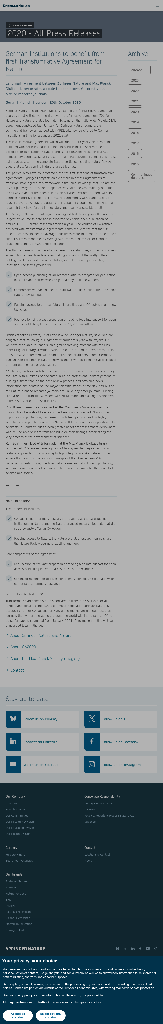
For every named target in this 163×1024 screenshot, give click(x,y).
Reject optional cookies (51, 1015)
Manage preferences (18, 1002)
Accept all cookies (18, 1015)
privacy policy (23, 995)
